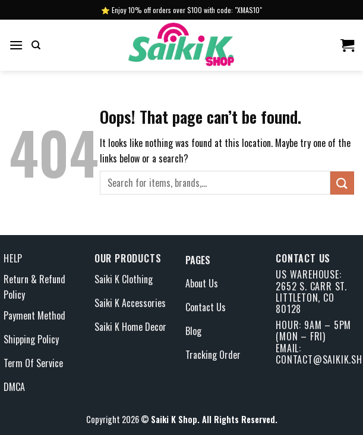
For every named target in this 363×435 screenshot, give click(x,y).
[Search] (35, 45)
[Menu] (16, 45)
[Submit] (342, 183)
